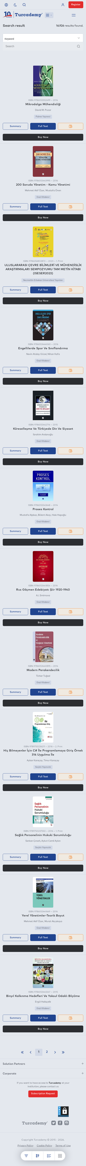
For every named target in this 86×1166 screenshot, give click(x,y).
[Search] (43, 46)
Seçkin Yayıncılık (43, 767)
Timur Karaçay (51, 760)
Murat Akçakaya (53, 921)
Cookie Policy (44, 1146)
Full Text (43, 126)
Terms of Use (63, 1146)
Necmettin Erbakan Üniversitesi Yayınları (43, 280)
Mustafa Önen (53, 191)
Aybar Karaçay (35, 760)
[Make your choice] (43, 38)
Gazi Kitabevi (43, 197)
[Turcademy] (33, 1124)
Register (76, 5)
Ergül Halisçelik (43, 1002)
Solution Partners (14, 1064)
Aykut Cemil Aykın (51, 841)
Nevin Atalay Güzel (36, 354)
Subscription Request (43, 1094)
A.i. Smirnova (43, 596)
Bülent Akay (44, 515)
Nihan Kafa (54, 354)
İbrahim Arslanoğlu (43, 435)
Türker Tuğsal (43, 676)
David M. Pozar (43, 110)
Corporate (9, 1073)
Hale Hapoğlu (59, 515)
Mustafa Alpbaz (28, 515)
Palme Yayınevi (43, 117)
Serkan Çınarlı (32, 841)
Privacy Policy (25, 1146)
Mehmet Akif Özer (34, 191)
